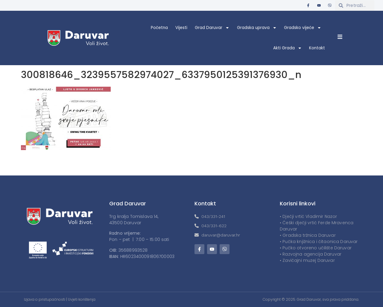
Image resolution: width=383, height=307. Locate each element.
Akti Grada (287, 48)
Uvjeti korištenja (81, 299)
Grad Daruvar (212, 28)
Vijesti (181, 27)
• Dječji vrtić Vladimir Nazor (308, 216)
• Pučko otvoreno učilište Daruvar (316, 248)
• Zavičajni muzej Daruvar (307, 260)
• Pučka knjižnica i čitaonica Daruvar (319, 242)
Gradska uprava (257, 28)
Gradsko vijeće (302, 28)
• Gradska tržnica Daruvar (308, 235)
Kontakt (317, 48)
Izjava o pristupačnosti (44, 299)
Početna (159, 27)
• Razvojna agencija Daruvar (310, 254)
